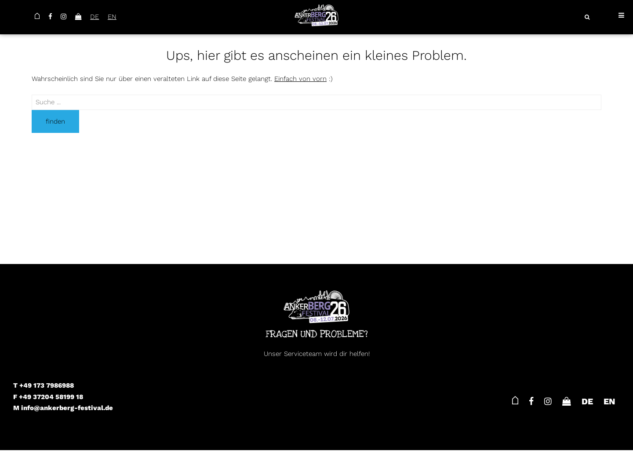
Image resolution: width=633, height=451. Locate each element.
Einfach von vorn (300, 79)
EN (113, 17)
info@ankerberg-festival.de (67, 408)
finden (55, 121)
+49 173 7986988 (46, 385)
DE (95, 17)
